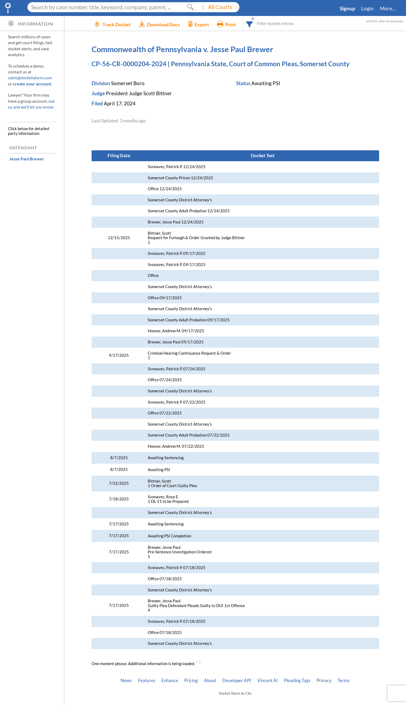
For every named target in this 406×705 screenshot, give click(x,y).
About (210, 680)
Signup (347, 8)
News (126, 680)
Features (146, 680)
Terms (344, 680)
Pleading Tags (297, 680)
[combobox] (265, 23)
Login (367, 8)
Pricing (191, 680)
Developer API (236, 680)
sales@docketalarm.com (30, 77)
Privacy (324, 680)
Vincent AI (267, 680)
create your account (32, 83)
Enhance (169, 680)
